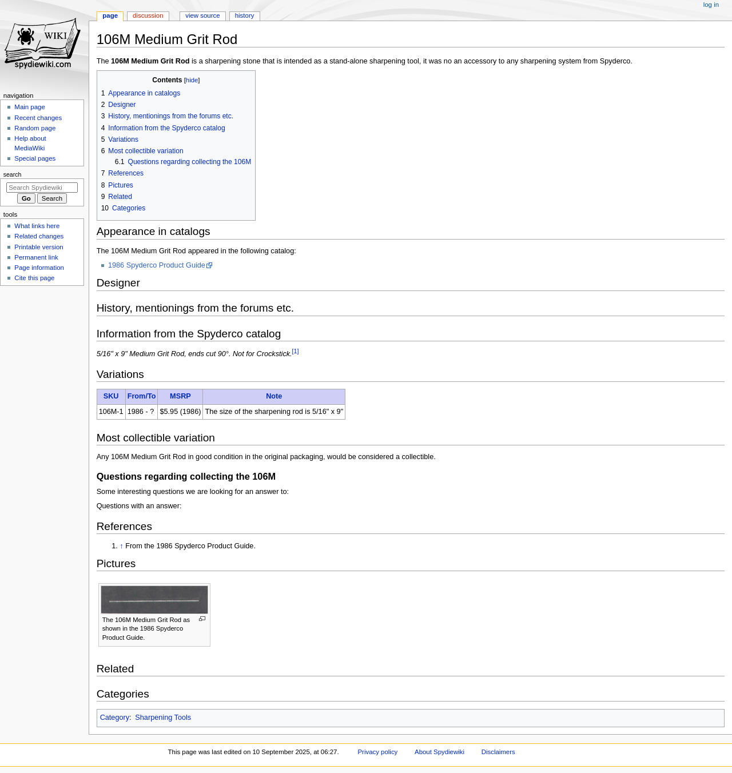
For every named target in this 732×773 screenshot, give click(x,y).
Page (110, 15)
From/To (142, 396)
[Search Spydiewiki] (42, 187)
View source (202, 15)
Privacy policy (378, 751)
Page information (39, 267)
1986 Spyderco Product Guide (156, 265)
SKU (111, 396)
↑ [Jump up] (121, 546)
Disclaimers (498, 751)
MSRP (180, 396)
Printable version (38, 247)
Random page (34, 128)
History (244, 15)
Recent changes (38, 117)
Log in (711, 4)
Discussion (148, 15)
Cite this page (34, 277)
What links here (36, 225)
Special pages (34, 158)
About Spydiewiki (439, 751)
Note (274, 396)
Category (114, 718)
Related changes (38, 236)
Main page (29, 106)
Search (12, 174)
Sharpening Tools (163, 718)
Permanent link (36, 257)
